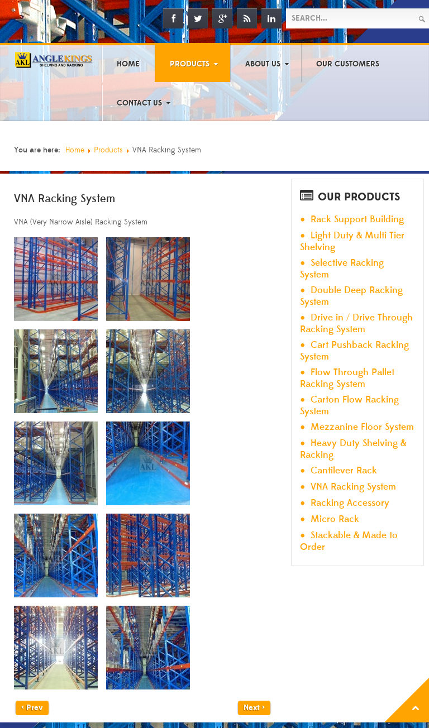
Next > (254, 708)
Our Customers (347, 64)
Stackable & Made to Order (349, 541)
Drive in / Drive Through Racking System (356, 323)
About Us (262, 64)
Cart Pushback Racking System (354, 350)
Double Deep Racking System (351, 296)
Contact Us (139, 103)
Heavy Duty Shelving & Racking (353, 449)
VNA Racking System (353, 487)
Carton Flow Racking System (349, 405)
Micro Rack (335, 519)
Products (189, 64)
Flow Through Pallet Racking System (347, 378)
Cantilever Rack (344, 471)
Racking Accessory (350, 503)
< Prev (32, 708)
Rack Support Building (357, 220)
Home (128, 64)
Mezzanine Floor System (362, 427)
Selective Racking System (342, 268)
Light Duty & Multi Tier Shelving (352, 241)
